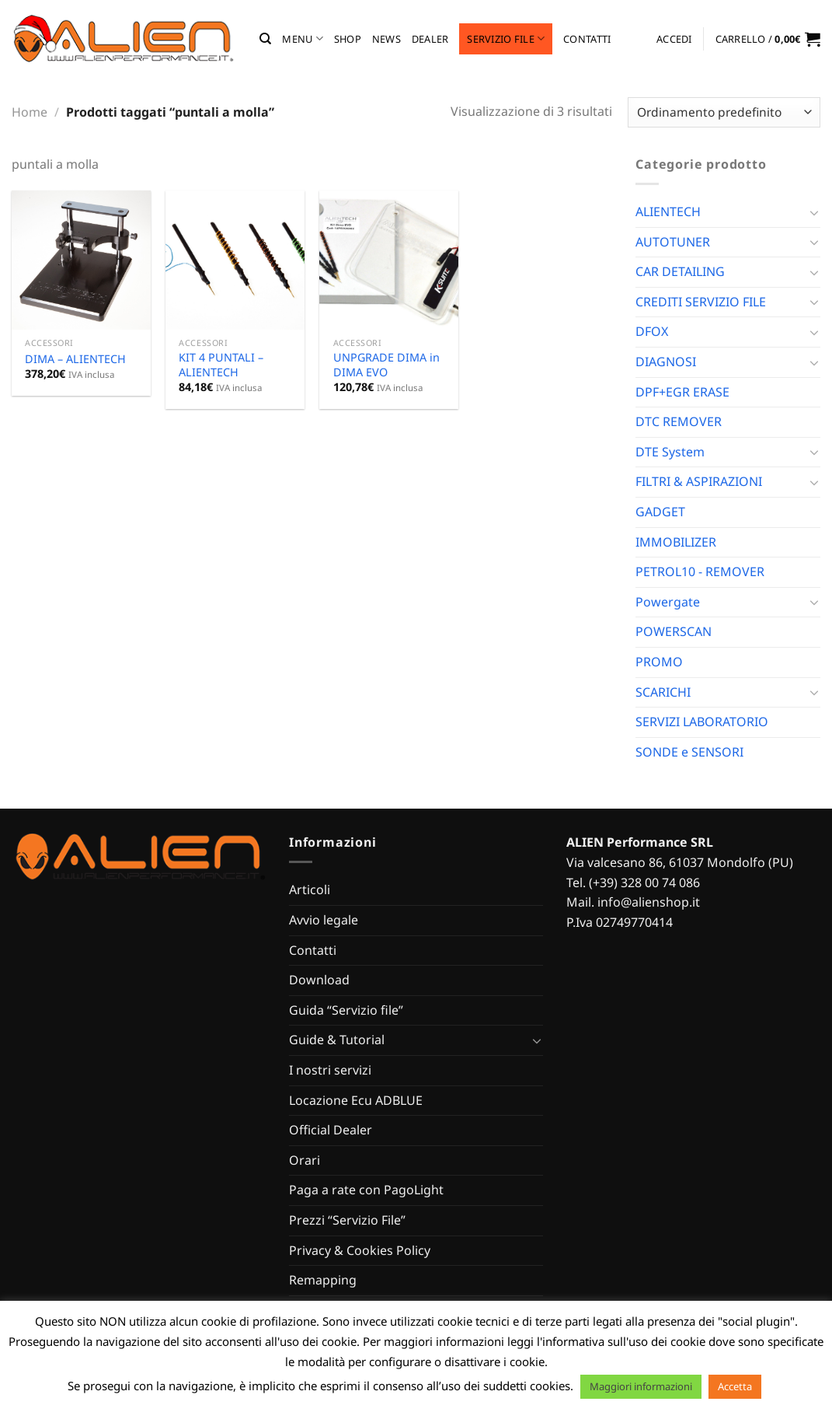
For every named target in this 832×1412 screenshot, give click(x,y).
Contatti (587, 39)
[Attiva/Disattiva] (814, 212)
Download (319, 979)
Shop (347, 39)
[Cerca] (265, 39)
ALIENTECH (668, 211)
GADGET (660, 511)
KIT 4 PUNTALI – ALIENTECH (221, 365)
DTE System (670, 451)
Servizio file (506, 38)
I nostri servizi (330, 1069)
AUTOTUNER (672, 241)
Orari (304, 1160)
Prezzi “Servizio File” (347, 1220)
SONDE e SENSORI (689, 751)
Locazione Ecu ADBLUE (356, 1100)
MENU (302, 38)
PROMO (659, 661)
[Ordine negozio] (724, 112)
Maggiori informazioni (641, 1386)
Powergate (667, 601)
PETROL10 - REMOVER (699, 571)
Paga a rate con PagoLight (366, 1189)
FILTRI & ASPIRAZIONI (698, 481)
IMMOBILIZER (675, 541)
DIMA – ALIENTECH (75, 359)
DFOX (651, 331)
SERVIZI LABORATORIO (701, 721)
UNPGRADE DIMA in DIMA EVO (386, 365)
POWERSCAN (673, 631)
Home (29, 112)
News (386, 39)
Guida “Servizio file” (346, 1010)
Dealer (430, 39)
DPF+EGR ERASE (682, 391)
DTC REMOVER (678, 421)
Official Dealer (330, 1129)
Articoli (309, 889)
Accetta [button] (735, 1386)
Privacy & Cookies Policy (359, 1250)
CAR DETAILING (680, 271)
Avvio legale (323, 919)
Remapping (323, 1279)
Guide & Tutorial (337, 1039)
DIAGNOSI (665, 361)
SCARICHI (663, 692)
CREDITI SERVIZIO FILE (700, 301)
